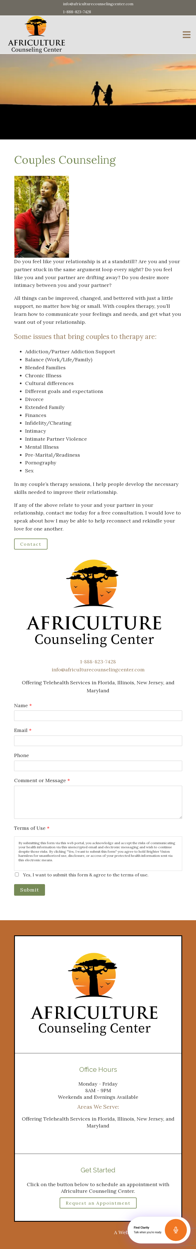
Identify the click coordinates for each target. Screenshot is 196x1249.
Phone (21, 755)
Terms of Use (31, 828)
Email (22, 730)
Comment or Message (42, 780)
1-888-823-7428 (77, 11)
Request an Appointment (98, 1203)
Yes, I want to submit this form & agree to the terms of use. (86, 874)
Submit (29, 890)
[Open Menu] (186, 34)
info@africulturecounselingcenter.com (98, 3)
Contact (30, 544)
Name (23, 705)
